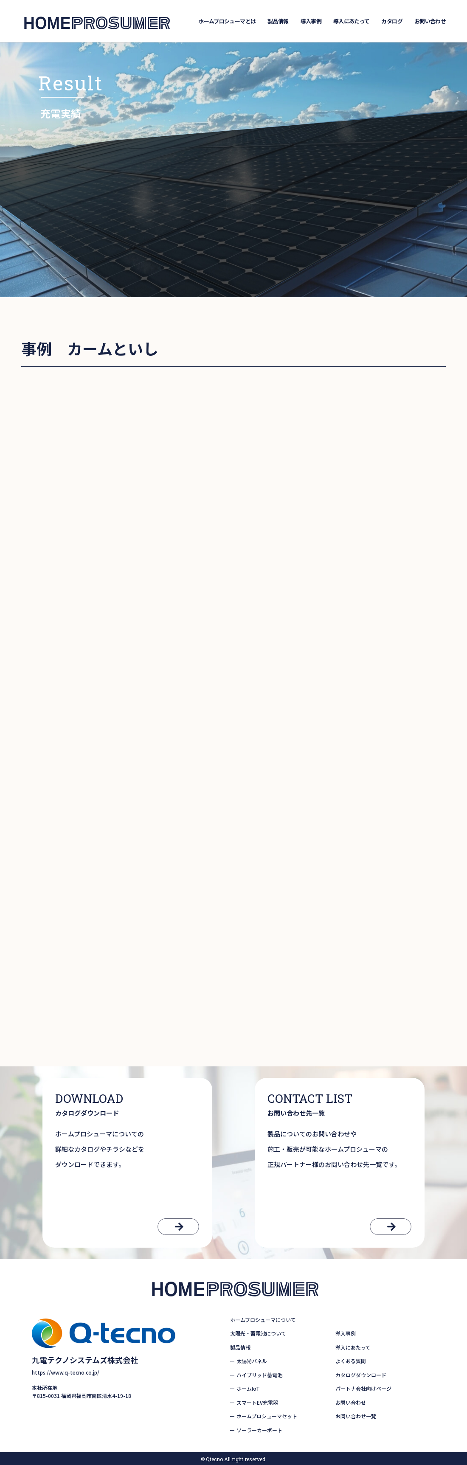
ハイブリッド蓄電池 (259, 1374)
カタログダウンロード (360, 1374)
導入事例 (311, 21)
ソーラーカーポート (259, 1430)
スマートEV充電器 (257, 1402)
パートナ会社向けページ (363, 1388)
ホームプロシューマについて (263, 1319)
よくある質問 (350, 1360)
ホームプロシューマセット (266, 1416)
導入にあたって (351, 21)
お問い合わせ (430, 21)
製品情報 (277, 21)
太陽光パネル (251, 1360)
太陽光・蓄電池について (258, 1333)
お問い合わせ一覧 (355, 1416)
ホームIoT (248, 1388)
